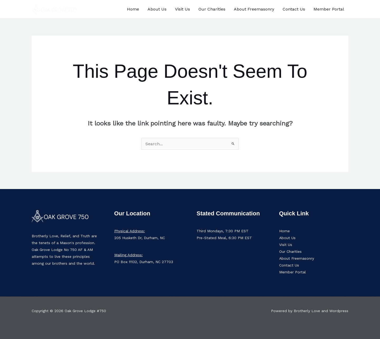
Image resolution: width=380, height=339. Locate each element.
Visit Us (182, 9)
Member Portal (329, 9)
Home (133, 9)
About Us (157, 9)
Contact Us (294, 9)
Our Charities (211, 9)
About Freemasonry (254, 9)
